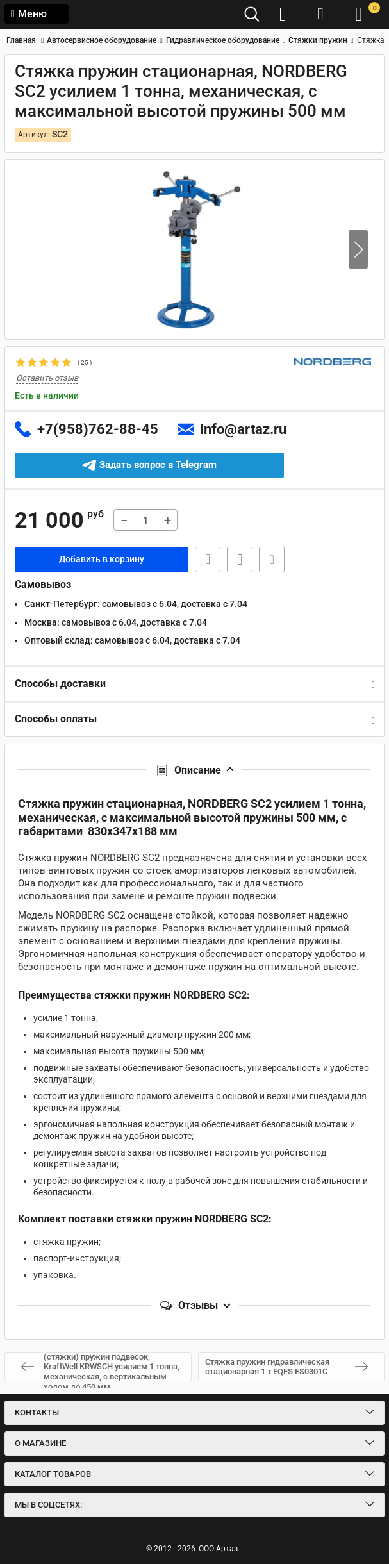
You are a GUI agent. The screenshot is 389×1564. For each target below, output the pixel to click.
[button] (358, 249)
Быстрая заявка (207, 559)
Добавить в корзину (101, 559)
